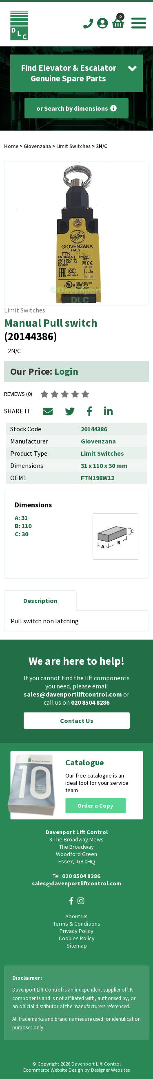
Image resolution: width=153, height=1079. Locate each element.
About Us (76, 916)
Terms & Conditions (76, 923)
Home (11, 146)
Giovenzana (37, 146)
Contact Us (76, 720)
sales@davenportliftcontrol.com (73, 694)
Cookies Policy (77, 938)
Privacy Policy (76, 931)
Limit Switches (73, 146)
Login (66, 371)
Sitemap (77, 945)
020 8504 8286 (90, 702)
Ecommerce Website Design (53, 1070)
